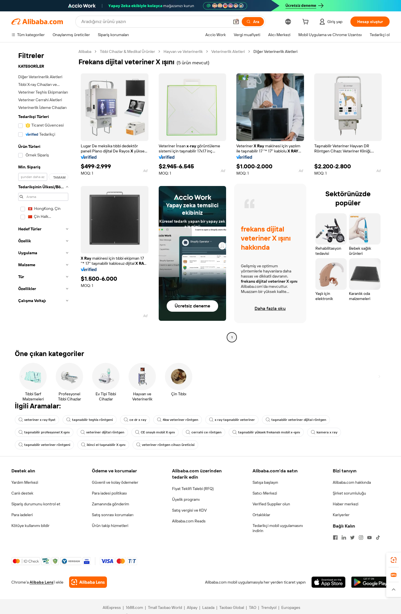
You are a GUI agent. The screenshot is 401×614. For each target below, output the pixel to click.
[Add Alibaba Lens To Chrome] (88, 582)
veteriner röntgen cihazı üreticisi (165, 445)
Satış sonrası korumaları (112, 514)
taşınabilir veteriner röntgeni (44, 445)
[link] (393, 560)
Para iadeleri (22, 514)
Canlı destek (22, 493)
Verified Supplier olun (271, 504)
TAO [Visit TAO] (252, 607)
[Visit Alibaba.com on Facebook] (335, 537)
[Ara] (253, 21)
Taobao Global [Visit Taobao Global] (231, 607)
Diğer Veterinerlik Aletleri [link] (275, 51)
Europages (290, 607)
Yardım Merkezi (24, 482)
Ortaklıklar (261, 514)
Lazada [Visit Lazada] (208, 607)
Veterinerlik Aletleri (228, 51)
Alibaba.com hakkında (352, 482)
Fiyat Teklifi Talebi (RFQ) (193, 488)
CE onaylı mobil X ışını (155, 432)
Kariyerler (341, 514)
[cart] (306, 22)
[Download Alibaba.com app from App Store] (328, 582)
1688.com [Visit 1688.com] (134, 607)
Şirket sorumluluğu (349, 493)
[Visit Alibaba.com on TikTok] (378, 537)
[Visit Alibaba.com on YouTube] (369, 537)
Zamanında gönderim (110, 504)
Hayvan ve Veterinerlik (183, 51)
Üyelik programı (186, 499)
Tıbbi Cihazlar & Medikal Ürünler (127, 51)
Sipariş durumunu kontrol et (35, 504)
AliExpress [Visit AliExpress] (112, 607)
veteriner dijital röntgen (102, 432)
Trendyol (268, 607)
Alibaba (84, 51)
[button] (236, 21)
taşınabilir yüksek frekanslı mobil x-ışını (266, 432)
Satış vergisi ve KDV (189, 510)
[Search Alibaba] (154, 21)
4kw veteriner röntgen (177, 419)
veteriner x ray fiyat (36, 419)
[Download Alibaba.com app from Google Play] (370, 582)
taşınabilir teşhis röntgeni (89, 419)
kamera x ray (324, 432)
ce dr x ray (135, 419)
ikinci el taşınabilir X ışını (103, 445)
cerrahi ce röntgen (204, 432)
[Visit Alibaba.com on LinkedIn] (343, 537)
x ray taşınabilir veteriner (232, 419)
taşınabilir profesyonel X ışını (44, 432)
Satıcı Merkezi (265, 493)
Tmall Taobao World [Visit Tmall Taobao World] (165, 607)
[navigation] (43, 195)
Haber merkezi (345, 504)
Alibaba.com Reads (189, 521)
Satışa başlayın (265, 482)
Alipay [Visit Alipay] (192, 607)
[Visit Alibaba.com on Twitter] (352, 537)
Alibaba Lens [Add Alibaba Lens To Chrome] (41, 582)
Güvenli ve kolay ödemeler (115, 482)
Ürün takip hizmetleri (110, 525)
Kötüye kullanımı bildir (30, 525)
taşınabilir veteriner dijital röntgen (296, 419)
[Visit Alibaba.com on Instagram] (360, 537)
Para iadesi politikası (109, 493)
